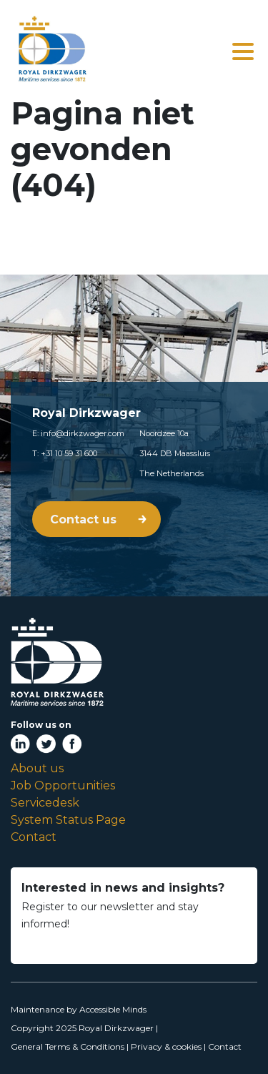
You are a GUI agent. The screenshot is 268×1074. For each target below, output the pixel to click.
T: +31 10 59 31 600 (64, 453)
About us (37, 768)
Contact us (85, 519)
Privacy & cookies (166, 1046)
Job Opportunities (63, 785)
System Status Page (68, 820)
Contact (33, 837)
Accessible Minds (113, 1009)
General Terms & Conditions (67, 1046)
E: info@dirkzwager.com (78, 433)
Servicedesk (45, 802)
